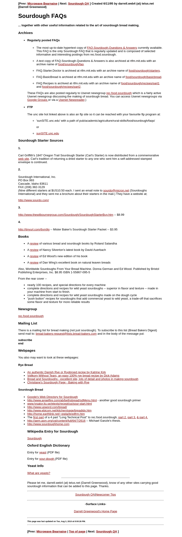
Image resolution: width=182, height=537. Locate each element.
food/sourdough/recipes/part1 (140, 83)
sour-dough (47, 458)
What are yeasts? (38, 473)
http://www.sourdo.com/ (33, 200)
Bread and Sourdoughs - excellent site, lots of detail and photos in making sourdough (82, 379)
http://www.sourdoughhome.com (48, 424)
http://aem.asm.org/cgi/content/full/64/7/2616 (56, 420)
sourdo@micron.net (116, 190)
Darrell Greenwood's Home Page (95, 511)
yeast (42, 452)
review (34, 243)
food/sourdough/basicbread (143, 77)
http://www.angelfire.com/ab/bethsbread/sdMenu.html (62, 400)
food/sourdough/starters (144, 70)
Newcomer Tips (106, 494)
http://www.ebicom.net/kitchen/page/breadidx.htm (59, 410)
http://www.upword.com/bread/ (47, 407)
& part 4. (142, 417)
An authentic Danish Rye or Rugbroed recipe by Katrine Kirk (66, 372)
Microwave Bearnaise (42, 3)
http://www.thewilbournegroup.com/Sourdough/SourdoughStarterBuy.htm (65, 214)
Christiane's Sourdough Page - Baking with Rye (58, 382)
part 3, (132, 417)
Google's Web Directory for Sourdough (52, 397)
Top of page (77, 531)
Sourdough (34, 438)
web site (23, 158)
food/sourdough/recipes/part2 (61, 86)
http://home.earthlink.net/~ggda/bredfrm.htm (56, 414)
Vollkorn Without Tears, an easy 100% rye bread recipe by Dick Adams (73, 375)
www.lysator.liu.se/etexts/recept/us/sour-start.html (59, 403)
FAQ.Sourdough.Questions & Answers (112, 47)
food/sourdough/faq (71, 64)
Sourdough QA (78, 3)
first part (38, 417)
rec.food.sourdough (119, 93)
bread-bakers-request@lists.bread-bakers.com (66, 333)
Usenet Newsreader (71, 100)
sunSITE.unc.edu (47, 133)
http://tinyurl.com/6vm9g (33, 229)
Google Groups (37, 100)
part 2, (122, 417)
